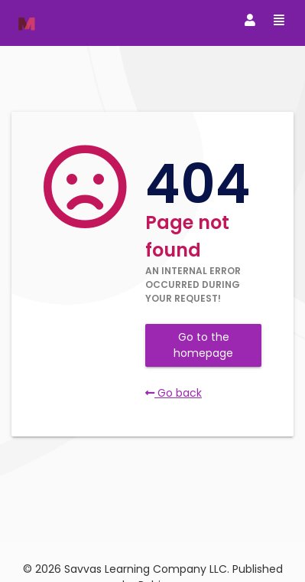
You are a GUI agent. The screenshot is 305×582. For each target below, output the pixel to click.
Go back (173, 393)
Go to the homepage (203, 345)
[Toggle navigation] (249, 20)
